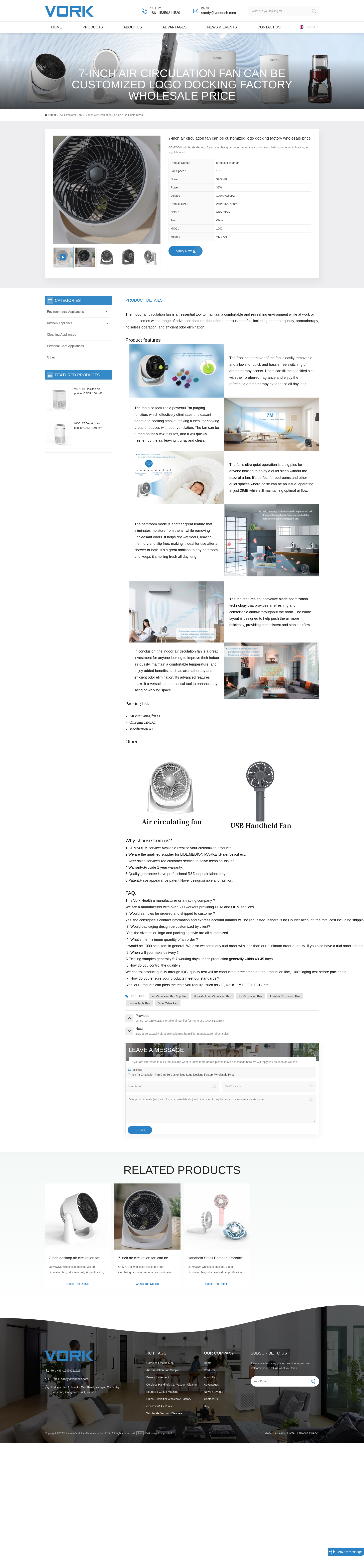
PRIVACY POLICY (308, 1432)
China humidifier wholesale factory (168, 1399)
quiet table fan (167, 1003)
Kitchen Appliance (60, 323)
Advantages (174, 27)
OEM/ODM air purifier (160, 1406)
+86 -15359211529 (165, 13)
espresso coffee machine (162, 1391)
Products (93, 27)
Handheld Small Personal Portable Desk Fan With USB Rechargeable (215, 1258)
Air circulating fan (250, 996)
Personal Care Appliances (65, 346)
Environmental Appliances (65, 311)
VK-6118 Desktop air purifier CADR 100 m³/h (88, 391)
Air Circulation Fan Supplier (169, 996)
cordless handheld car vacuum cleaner (171, 1384)
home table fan (139, 1003)
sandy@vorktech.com (218, 13)
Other (51, 357)
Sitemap (280, 1432)
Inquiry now (184, 251)
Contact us (268, 27)
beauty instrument (157, 1377)
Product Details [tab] (144, 300)
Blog (207, 1406)
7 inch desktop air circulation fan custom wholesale (74, 1258)
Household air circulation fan (212, 996)
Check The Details (78, 1283)
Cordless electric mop (159, 1363)
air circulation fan (157, 314)
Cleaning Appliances (61, 334)
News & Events (222, 27)
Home (56, 27)
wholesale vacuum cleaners (164, 1413)
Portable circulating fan (285, 996)
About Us (132, 27)
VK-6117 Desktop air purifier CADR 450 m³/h (88, 425)
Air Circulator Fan (71, 115)
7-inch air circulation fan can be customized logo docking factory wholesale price (143, 1258)
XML (291, 1432)
